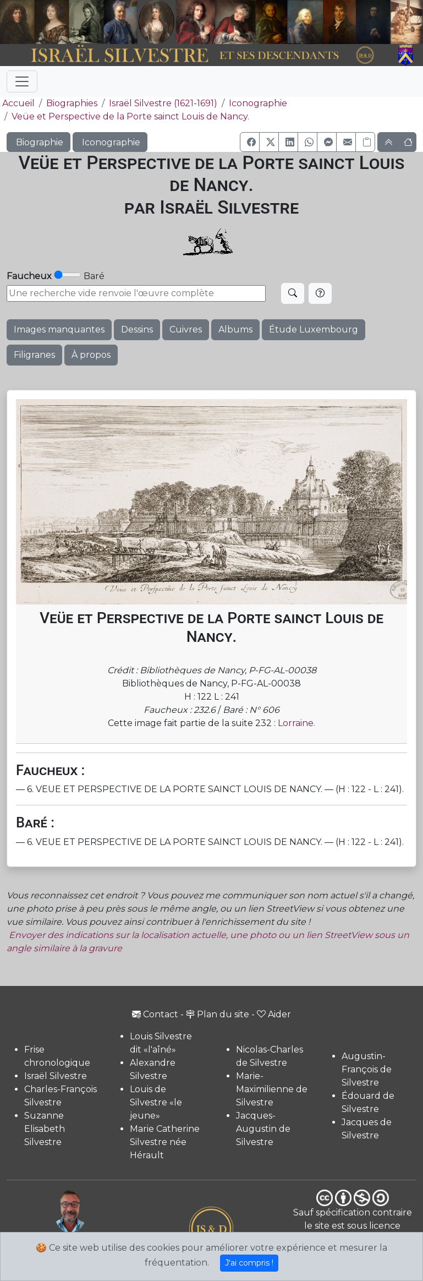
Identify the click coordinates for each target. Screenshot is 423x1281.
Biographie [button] (38, 142)
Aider (274, 1014)
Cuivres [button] (185, 329)
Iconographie (258, 103)
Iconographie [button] (110, 142)
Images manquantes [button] (59, 329)
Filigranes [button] (34, 355)
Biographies (71, 103)
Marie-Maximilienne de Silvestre (271, 1089)
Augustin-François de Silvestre (367, 1069)
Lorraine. (296, 723)
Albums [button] (235, 329)
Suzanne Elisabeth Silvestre (44, 1128)
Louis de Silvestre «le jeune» (156, 1102)
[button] (250, 142)
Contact (155, 1014)
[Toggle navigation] (22, 81)
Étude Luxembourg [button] (313, 329)
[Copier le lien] (365, 142)
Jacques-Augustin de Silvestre (263, 1128)
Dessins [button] (137, 329)
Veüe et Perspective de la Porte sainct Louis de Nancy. (130, 116)
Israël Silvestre (55, 1076)
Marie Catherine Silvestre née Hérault (165, 1142)
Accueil (17, 103)
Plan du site (217, 1014)
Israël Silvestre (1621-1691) (163, 103)
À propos (91, 355)
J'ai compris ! (249, 1263)
